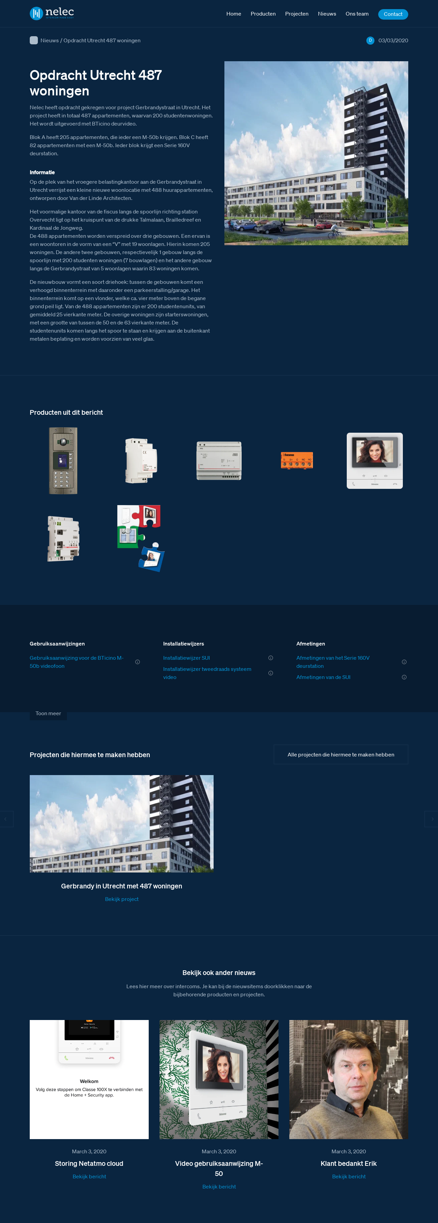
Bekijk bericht (89, 1176)
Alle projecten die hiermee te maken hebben (341, 754)
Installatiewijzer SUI (186, 657)
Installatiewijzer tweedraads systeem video (207, 672)
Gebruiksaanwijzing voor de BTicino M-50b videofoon (77, 661)
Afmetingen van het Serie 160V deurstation (333, 661)
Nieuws (50, 40)
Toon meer (48, 713)
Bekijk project (122, 899)
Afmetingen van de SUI (323, 677)
